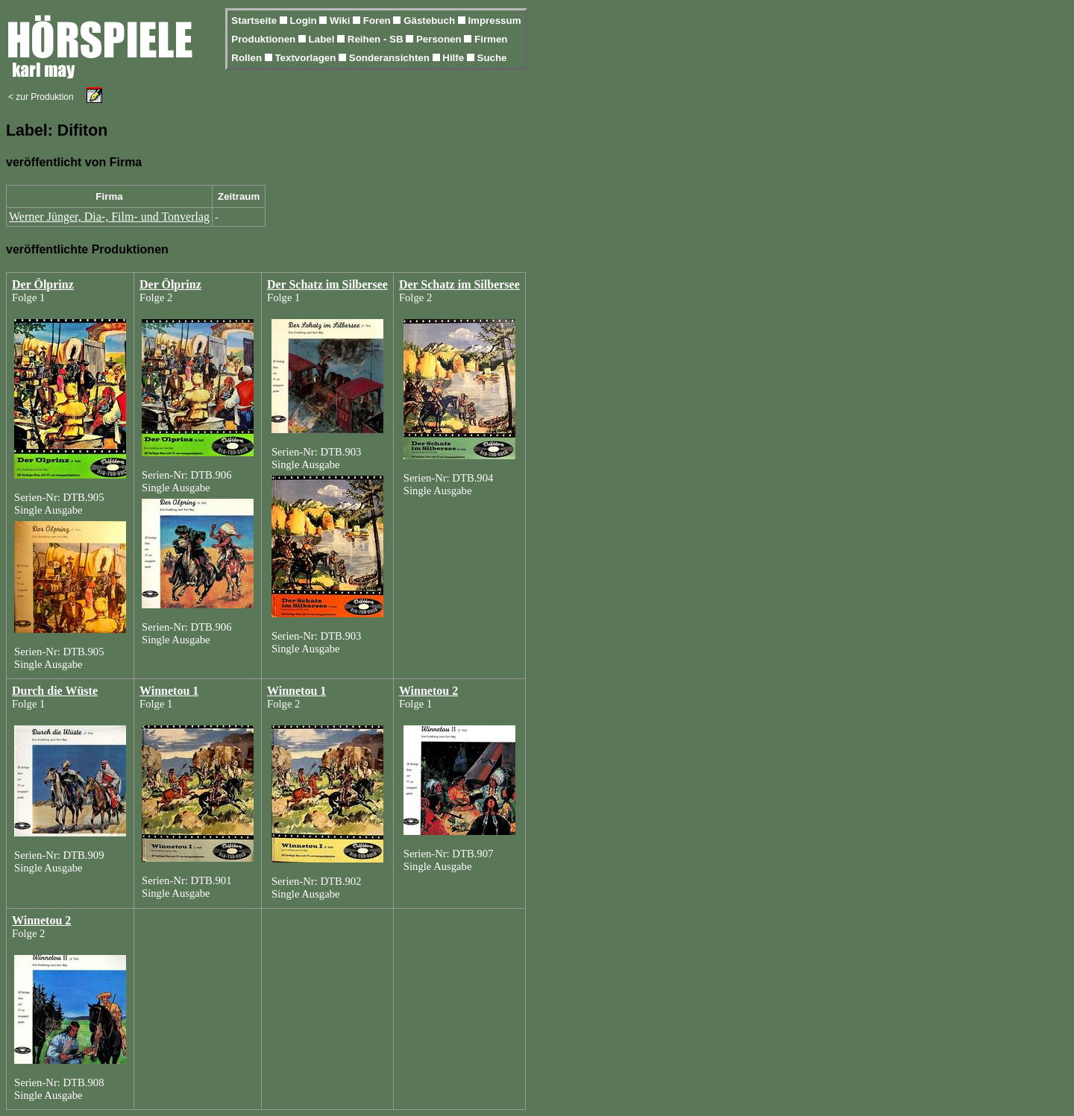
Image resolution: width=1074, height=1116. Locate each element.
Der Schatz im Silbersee (327, 284)
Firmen (490, 39)
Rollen (247, 57)
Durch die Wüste (55, 690)
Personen (440, 39)
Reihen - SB (377, 39)
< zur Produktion (41, 97)
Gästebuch (430, 20)
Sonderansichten (391, 57)
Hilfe (454, 57)
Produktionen (264, 39)
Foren (378, 20)
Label (323, 39)
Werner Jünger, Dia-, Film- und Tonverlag (109, 216)
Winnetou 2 (428, 690)
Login (304, 20)
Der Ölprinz (43, 284)
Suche (492, 57)
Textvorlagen (306, 57)
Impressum (494, 20)
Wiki (341, 20)
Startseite (255, 20)
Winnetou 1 (168, 690)
